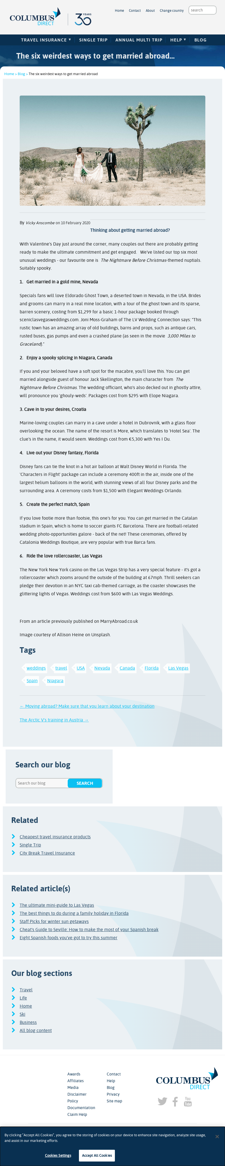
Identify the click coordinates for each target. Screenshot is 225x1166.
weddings (36, 668)
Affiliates (75, 1081)
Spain (32, 680)
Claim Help (77, 1114)
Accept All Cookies (97, 1158)
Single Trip (93, 40)
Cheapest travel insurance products (55, 836)
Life (23, 998)
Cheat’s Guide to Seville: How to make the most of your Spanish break (89, 929)
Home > (10, 74)
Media (73, 1087)
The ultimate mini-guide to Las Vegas (57, 905)
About (150, 11)
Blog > (23, 74)
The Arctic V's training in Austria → (54, 720)
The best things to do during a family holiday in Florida (74, 913)
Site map (114, 1101)
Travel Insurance (44, 40)
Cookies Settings (58, 1158)
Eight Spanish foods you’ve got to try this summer (68, 937)
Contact (135, 11)
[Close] (217, 1138)
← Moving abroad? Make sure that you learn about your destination (87, 706)
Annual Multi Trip (138, 40)
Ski (22, 1014)
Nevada (102, 668)
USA (81, 668)
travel (61, 668)
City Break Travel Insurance (47, 853)
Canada (127, 668)
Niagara (55, 680)
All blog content (36, 1030)
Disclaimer (77, 1094)
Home (119, 11)
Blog (200, 40)
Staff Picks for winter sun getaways (54, 921)
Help (176, 40)
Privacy (113, 1094)
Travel (26, 990)
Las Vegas (178, 668)
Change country (172, 11)
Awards (73, 1074)
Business (28, 1022)
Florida (152, 668)
